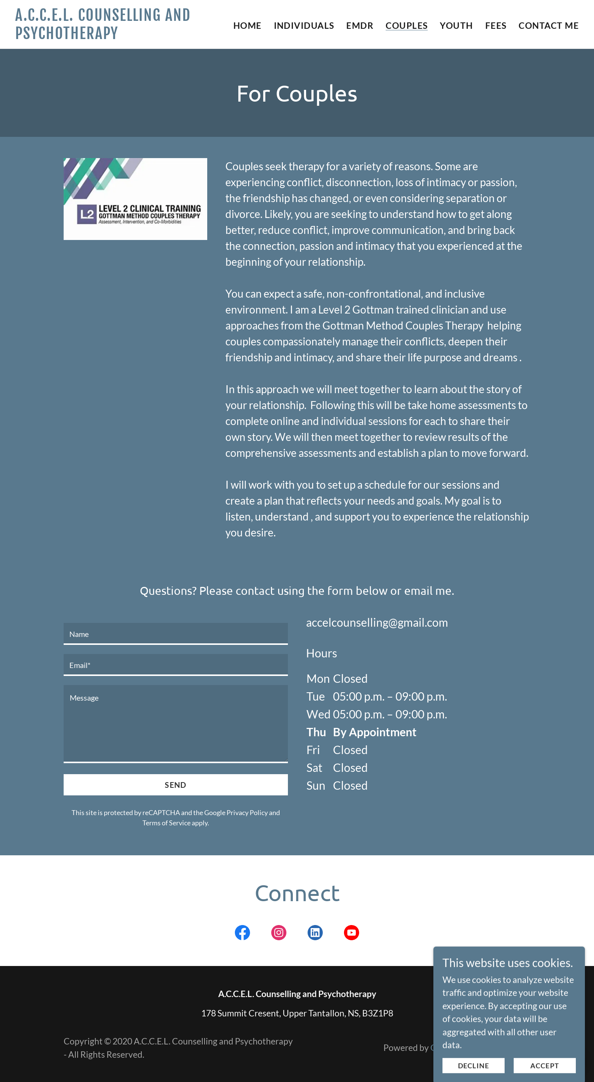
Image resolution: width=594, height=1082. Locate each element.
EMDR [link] (360, 25)
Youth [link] (456, 25)
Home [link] (247, 25)
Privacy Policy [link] (247, 812)
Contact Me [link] (549, 25)
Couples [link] (407, 25)
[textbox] (176, 634)
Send (175, 784)
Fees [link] (496, 25)
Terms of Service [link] (166, 823)
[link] (114, 35)
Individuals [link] (304, 25)
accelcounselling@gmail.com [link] (377, 622)
